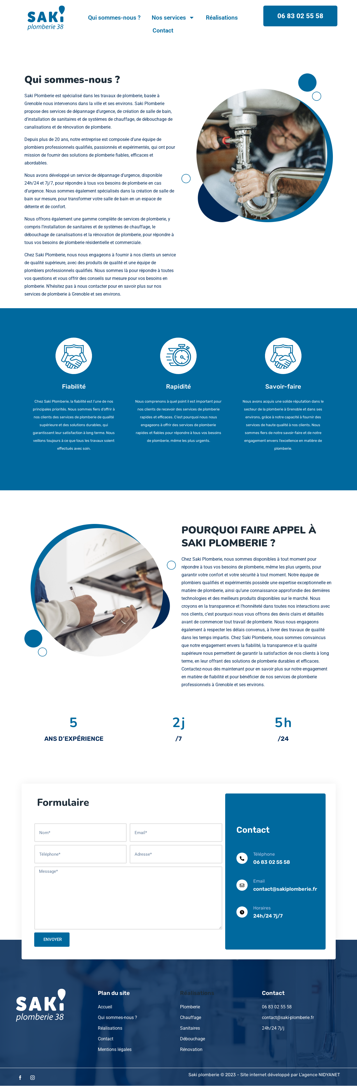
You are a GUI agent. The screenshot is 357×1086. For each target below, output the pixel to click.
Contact (163, 30)
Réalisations (222, 17)
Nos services (173, 17)
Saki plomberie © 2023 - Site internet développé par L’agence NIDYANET (264, 1074)
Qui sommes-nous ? (114, 17)
